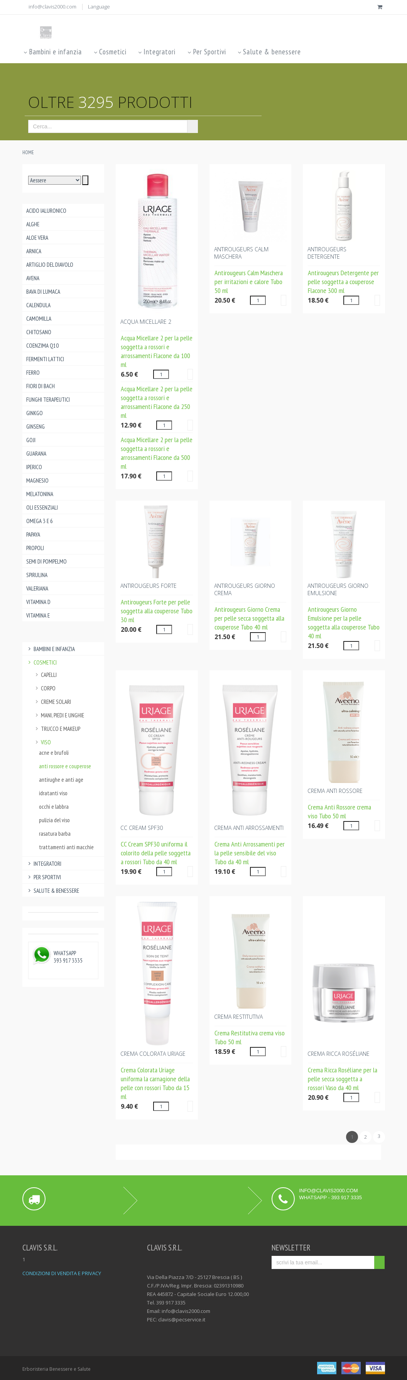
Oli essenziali (42, 507)
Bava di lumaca (43, 291)
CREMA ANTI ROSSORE (335, 790)
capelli (45, 674)
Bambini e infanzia (52, 51)
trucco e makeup (57, 728)
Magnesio (37, 480)
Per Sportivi (206, 51)
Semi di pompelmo (46, 561)
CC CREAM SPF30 (141, 827)
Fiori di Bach (40, 386)
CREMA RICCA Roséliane (338, 1053)
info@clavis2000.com (52, 6)
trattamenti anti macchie (66, 847)
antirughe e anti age (61, 779)
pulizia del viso (54, 820)
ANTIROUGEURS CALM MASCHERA (241, 253)
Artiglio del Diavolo (49, 264)
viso (42, 742)
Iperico (34, 467)
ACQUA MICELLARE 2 (145, 321)
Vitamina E (38, 615)
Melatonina (39, 494)
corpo (45, 688)
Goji (30, 440)
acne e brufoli (54, 752)
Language (99, 6)
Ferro (33, 372)
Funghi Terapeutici (48, 399)
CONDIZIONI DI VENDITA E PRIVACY (61, 1273)
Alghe (32, 224)
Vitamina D (38, 602)
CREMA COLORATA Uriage (153, 1053)
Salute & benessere (268, 51)
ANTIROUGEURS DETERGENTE (326, 253)
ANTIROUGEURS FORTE (148, 585)
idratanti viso (53, 793)
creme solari (52, 701)
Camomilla (38, 318)
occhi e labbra (54, 806)
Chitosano (38, 332)
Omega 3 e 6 (39, 521)
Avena (32, 278)
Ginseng (35, 426)
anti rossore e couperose (65, 766)
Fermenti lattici (45, 359)
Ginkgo (34, 413)
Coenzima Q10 (42, 345)
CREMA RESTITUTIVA (238, 1016)
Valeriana (37, 588)
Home (28, 152)
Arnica (33, 251)
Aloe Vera (37, 237)
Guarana (36, 453)
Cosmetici (109, 51)
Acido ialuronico (46, 210)
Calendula (38, 305)
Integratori (156, 51)
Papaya (33, 534)
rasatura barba (55, 833)
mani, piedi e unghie (59, 715)
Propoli (35, 548)
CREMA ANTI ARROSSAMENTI (249, 827)
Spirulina (36, 575)
